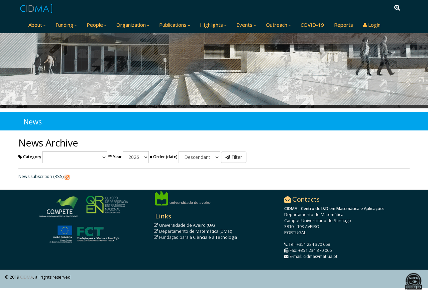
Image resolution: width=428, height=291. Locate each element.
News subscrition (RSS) (41, 176)
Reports (343, 24)
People (95, 24)
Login (372, 24)
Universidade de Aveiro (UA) (184, 225)
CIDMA (26, 277)
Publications (173, 24)
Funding (64, 24)
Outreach (276, 24)
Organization (131, 24)
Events (244, 24)
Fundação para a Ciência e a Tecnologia (195, 237)
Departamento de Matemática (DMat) (193, 231)
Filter (233, 157)
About (35, 24)
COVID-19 (312, 24)
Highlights (211, 24)
